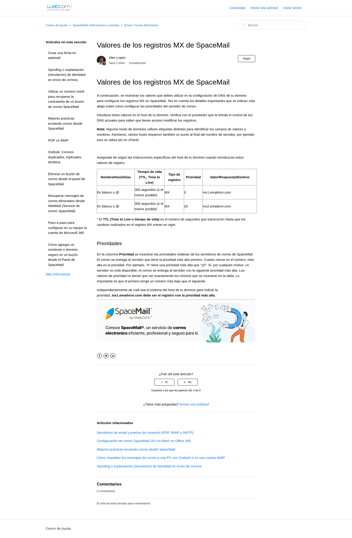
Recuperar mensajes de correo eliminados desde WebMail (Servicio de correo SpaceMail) (66, 203)
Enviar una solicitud (264, 8)
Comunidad (237, 8)
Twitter (106, 356)
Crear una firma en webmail (62, 55)
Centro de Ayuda (57, 25)
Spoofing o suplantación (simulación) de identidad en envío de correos (67, 75)
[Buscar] (272, 25)
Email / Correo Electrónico (141, 25)
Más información (58, 274)
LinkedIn (113, 356)
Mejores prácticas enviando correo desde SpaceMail (65, 123)
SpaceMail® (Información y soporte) (96, 25)
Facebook (99, 356)
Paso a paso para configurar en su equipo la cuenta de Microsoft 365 (67, 228)
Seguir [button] (247, 58)
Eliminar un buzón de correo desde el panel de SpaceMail (66, 179)
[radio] (164, 382)
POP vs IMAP (58, 140)
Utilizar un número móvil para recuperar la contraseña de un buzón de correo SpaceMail (66, 99)
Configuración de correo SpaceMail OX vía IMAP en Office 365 (144, 441)
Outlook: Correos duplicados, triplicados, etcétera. (65, 157)
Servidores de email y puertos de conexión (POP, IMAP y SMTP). (145, 432)
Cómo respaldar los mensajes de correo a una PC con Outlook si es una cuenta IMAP (161, 458)
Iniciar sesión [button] (292, 8)
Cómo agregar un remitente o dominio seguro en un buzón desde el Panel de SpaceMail (63, 255)
